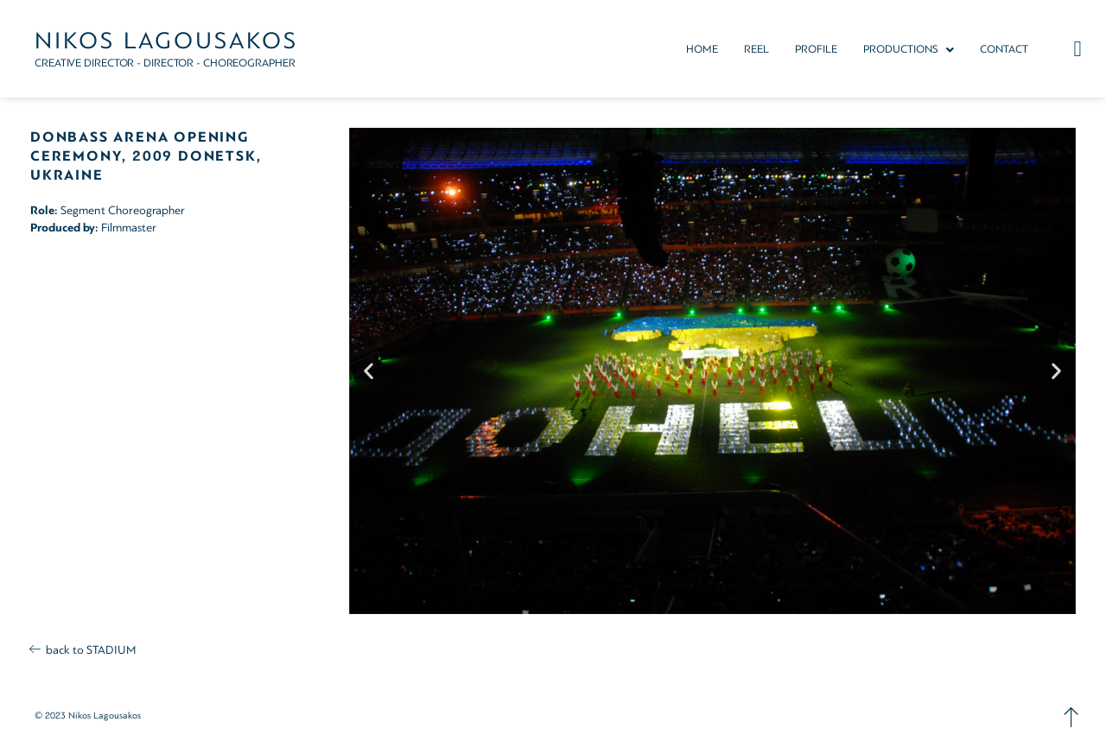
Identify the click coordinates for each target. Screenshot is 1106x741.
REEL (756, 49)
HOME (702, 49)
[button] (908, 49)
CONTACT (1004, 49)
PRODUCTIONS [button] (908, 49)
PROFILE (816, 49)
